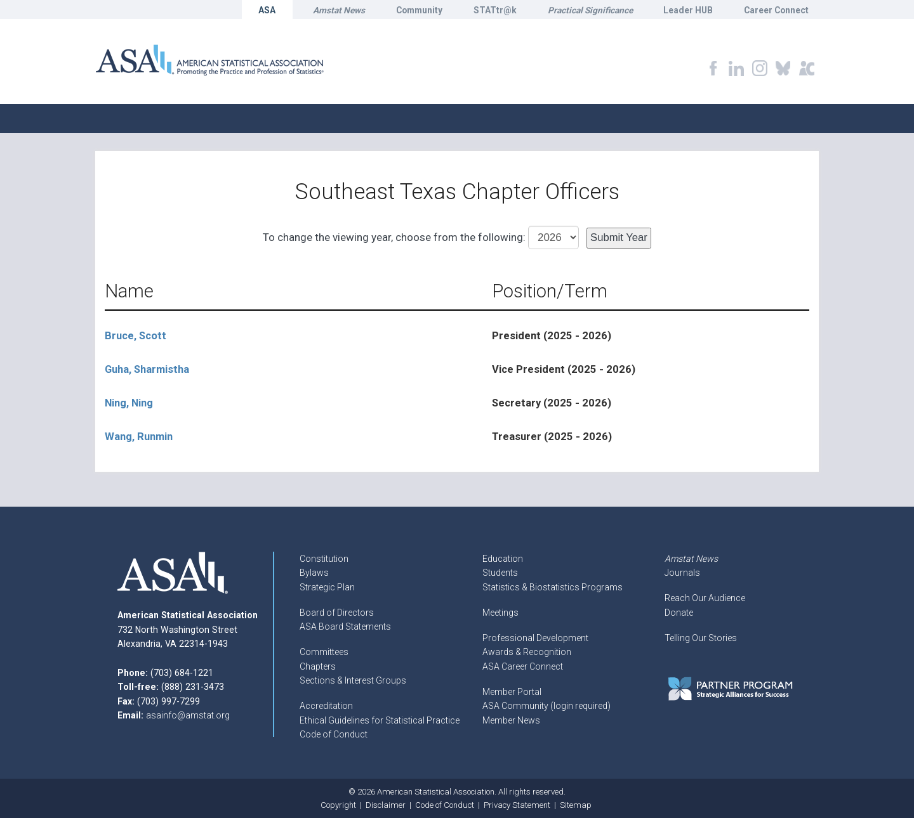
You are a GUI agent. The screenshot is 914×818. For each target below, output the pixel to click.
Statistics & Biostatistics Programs (552, 587)
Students (500, 573)
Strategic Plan (327, 587)
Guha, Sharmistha (147, 369)
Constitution (324, 559)
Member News (511, 720)
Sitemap (576, 805)
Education (502, 559)
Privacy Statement (517, 805)
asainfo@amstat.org (188, 715)
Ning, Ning (129, 403)
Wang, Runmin (139, 437)
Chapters (318, 666)
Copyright (338, 805)
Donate (679, 612)
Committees (324, 652)
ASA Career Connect (522, 666)
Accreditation (326, 706)
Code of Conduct (334, 734)
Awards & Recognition (526, 652)
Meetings (500, 612)
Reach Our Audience (705, 598)
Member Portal (511, 692)
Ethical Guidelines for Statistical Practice (380, 720)
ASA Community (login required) (546, 706)
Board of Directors (337, 612)
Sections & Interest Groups (353, 680)
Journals (682, 573)
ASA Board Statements (345, 626)
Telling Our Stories (701, 638)
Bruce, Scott (135, 336)
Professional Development (535, 638)
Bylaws (314, 573)
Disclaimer (386, 805)
